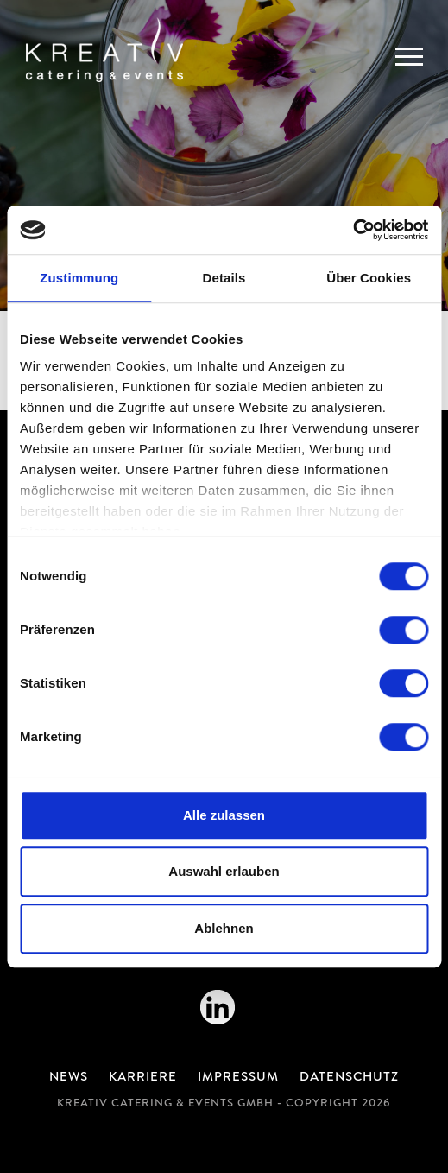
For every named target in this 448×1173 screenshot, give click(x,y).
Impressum (238, 1078)
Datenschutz (349, 1078)
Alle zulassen (224, 815)
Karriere (143, 1078)
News (68, 1078)
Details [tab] (224, 277)
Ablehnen (223, 928)
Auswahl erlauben (223, 871)
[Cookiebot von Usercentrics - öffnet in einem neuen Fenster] (352, 230)
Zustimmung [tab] (79, 277)
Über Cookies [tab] (368, 277)
